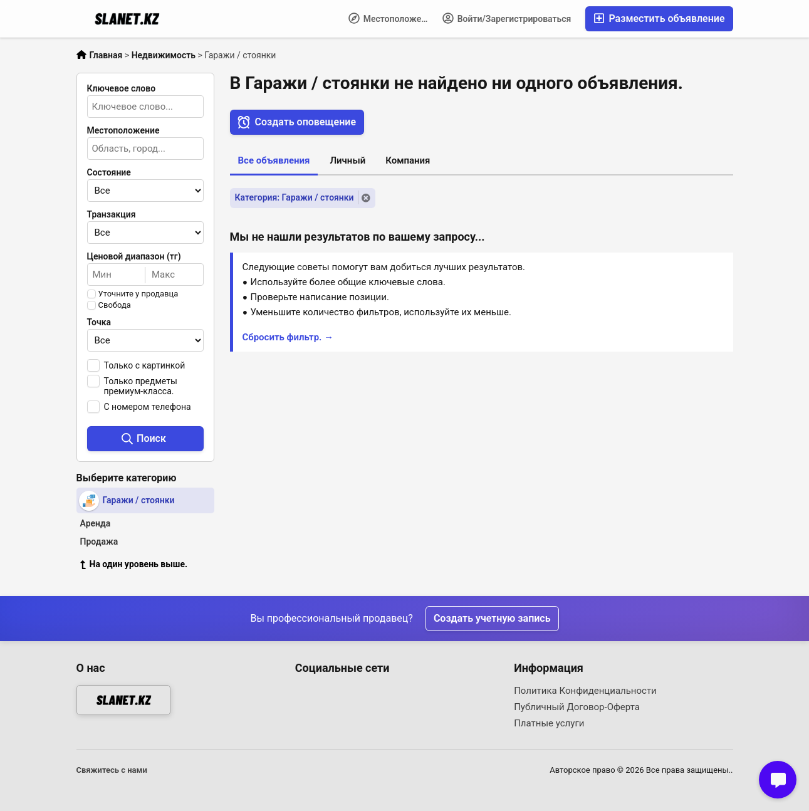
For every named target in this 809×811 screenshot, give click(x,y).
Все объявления (274, 160)
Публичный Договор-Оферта (577, 707)
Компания (407, 160)
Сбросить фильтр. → (288, 337)
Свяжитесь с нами (111, 770)
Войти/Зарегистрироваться (506, 18)
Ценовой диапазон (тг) (134, 256)
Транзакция (111, 214)
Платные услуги (549, 723)
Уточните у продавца (138, 294)
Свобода (114, 305)
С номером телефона (147, 407)
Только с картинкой (144, 365)
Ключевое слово (121, 88)
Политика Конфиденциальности (585, 690)
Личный (347, 160)
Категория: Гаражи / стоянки (294, 197)
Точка (99, 322)
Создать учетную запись (492, 618)
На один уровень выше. (134, 564)
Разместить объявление (658, 18)
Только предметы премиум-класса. (140, 386)
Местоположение (392, 18)
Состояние (109, 172)
